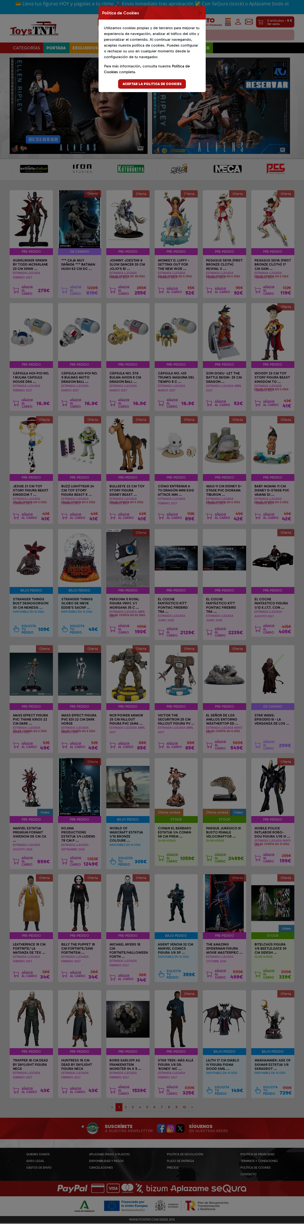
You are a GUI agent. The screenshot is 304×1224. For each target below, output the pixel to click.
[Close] (200, 12)
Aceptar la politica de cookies (152, 84)
